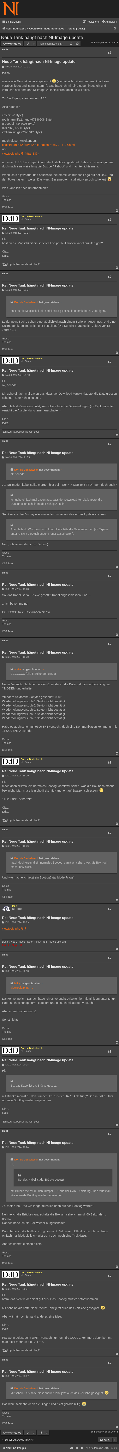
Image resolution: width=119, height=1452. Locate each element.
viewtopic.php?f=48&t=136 (19, 153)
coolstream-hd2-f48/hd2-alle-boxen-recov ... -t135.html (38, 144)
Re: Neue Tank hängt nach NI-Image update (37, 228)
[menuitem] (109, 22)
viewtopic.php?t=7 (14, 928)
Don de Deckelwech (31, 216)
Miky (14, 906)
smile (5, 49)
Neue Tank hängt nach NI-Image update (42, 37)
